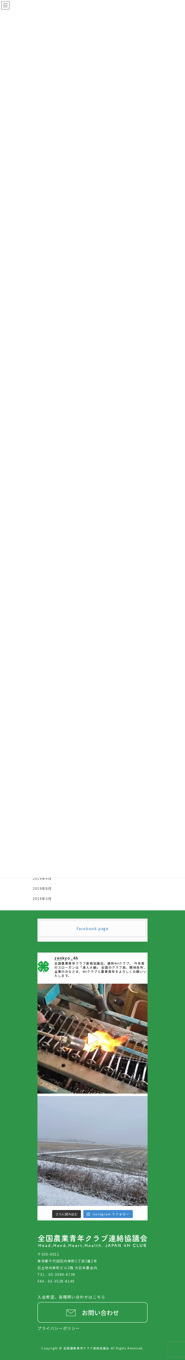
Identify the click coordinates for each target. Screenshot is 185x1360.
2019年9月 (42, 878)
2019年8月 (42, 888)
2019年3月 (42, 898)
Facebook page (93, 928)
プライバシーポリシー (58, 1328)
